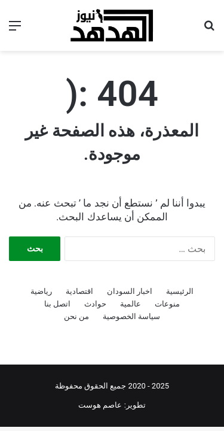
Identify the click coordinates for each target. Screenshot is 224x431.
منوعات (167, 303)
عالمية (130, 303)
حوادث (95, 303)
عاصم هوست (100, 404)
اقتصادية (79, 291)
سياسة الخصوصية (131, 316)
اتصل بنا (57, 303)
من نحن (76, 316)
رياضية (41, 291)
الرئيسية (180, 291)
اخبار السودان (129, 291)
